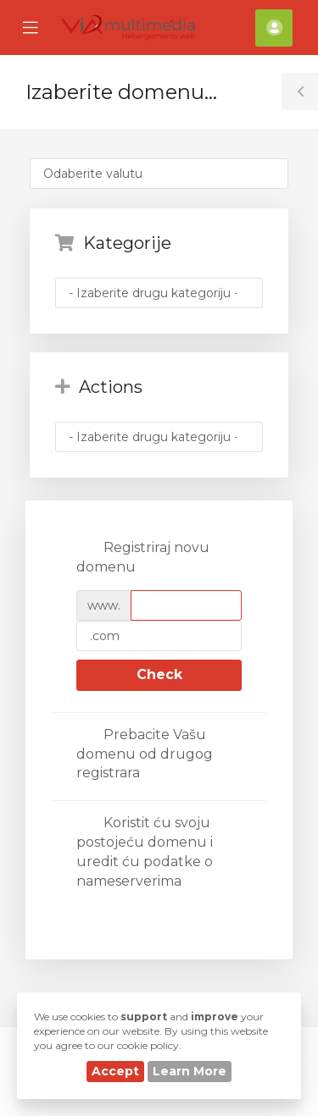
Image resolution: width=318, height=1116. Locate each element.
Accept (115, 1071)
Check (159, 674)
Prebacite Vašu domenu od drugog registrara (144, 754)
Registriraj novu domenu (142, 557)
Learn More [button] (189, 1071)
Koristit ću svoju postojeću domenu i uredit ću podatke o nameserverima (144, 852)
